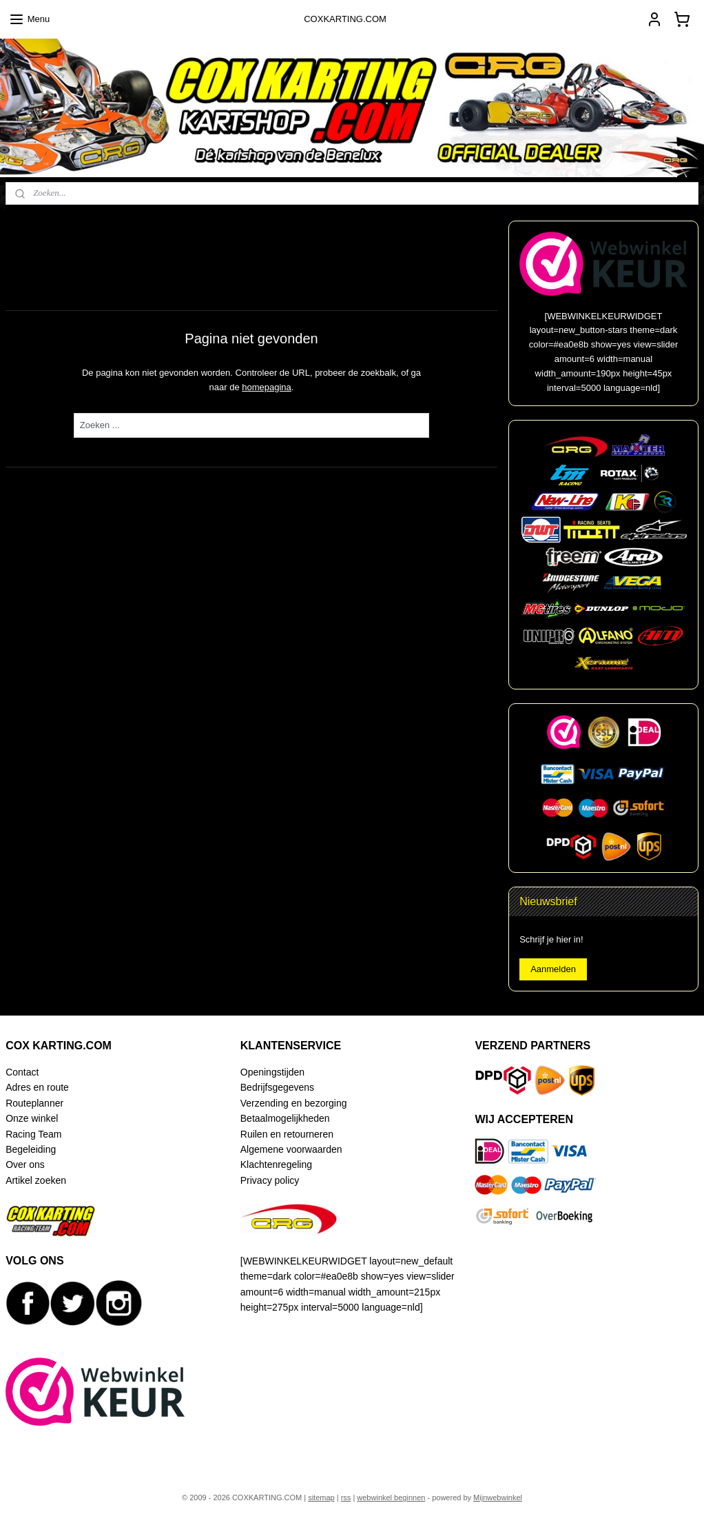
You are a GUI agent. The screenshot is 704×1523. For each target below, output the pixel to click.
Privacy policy (269, 1180)
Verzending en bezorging (293, 1103)
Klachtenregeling (276, 1164)
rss (346, 1497)
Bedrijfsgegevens (277, 1087)
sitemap (321, 1497)
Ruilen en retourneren (286, 1134)
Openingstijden (272, 1072)
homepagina (266, 386)
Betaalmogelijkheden (285, 1118)
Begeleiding (31, 1149)
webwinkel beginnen (391, 1497)
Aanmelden (553, 969)
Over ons (25, 1164)
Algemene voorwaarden (291, 1149)
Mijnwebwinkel (497, 1497)
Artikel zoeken (36, 1180)
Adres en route (37, 1087)
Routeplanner (34, 1103)
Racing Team (33, 1134)
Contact (22, 1072)
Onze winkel (32, 1118)
